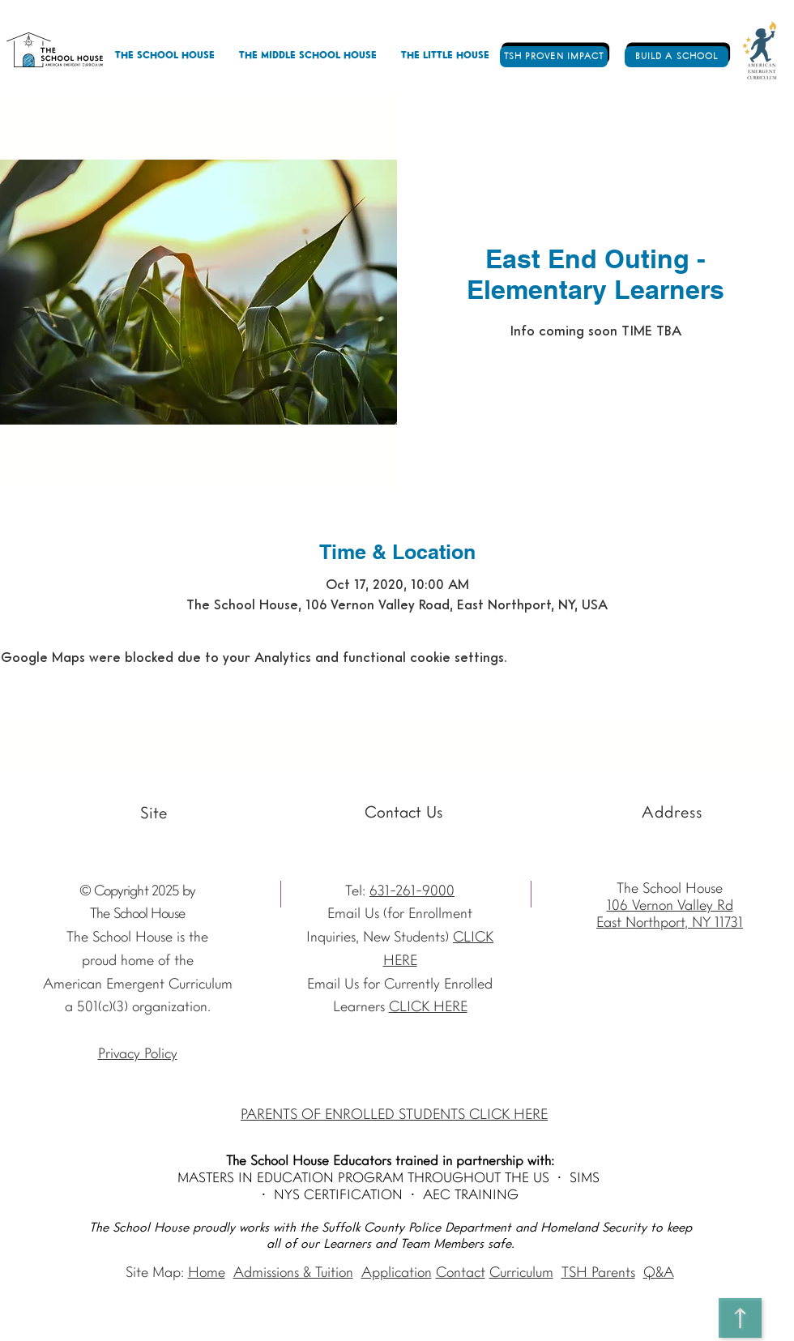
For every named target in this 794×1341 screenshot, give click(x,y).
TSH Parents (598, 1273)
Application (396, 1273)
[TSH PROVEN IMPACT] (554, 56)
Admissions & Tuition (293, 1273)
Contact (460, 1273)
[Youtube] (25, 814)
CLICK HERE (428, 1007)
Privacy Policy (137, 1054)
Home (206, 1273)
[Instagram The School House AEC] (51, 814)
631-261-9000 (412, 892)
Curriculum (521, 1273)
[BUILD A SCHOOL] (676, 56)
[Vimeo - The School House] (103, 814)
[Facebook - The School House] (77, 814)
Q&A (658, 1273)
